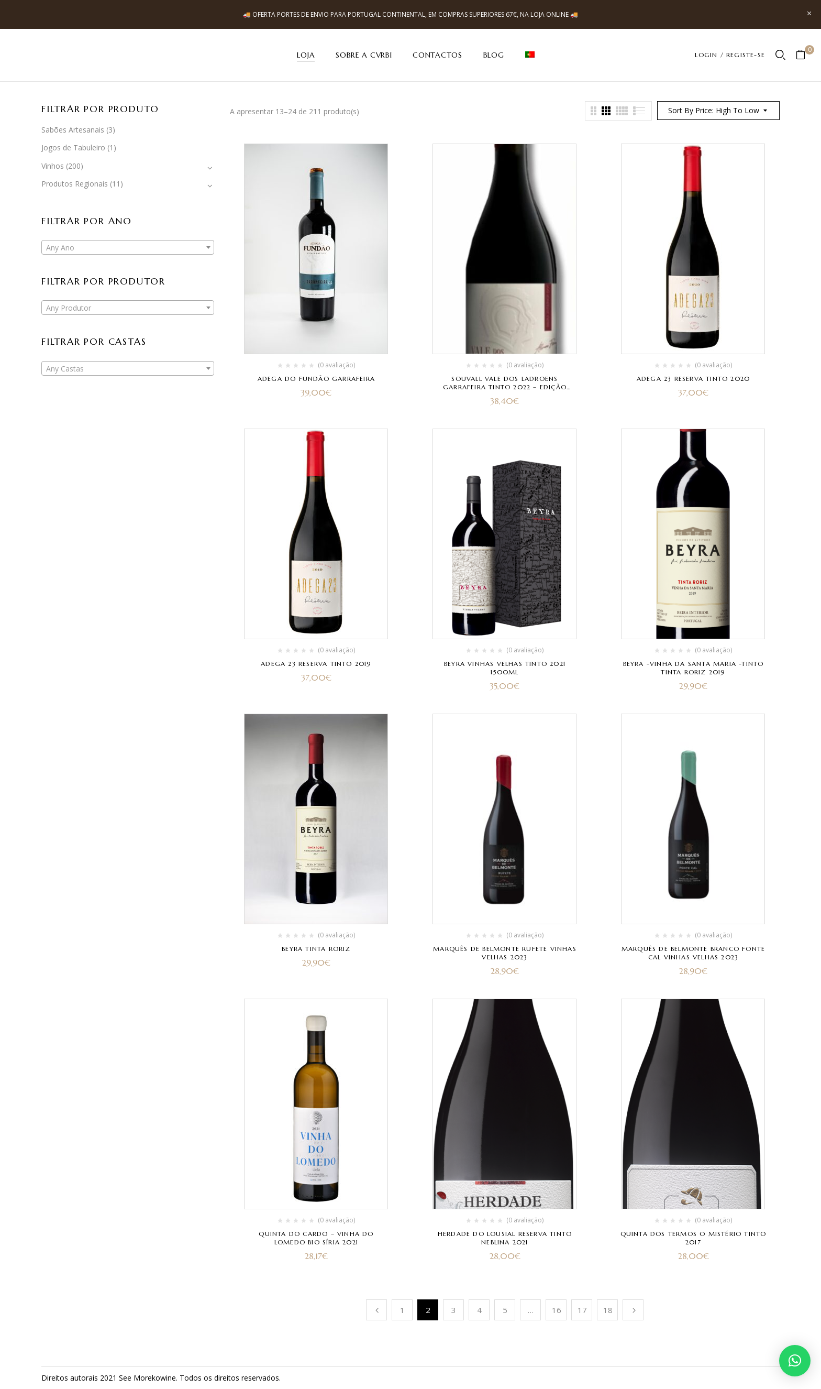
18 (608, 1310)
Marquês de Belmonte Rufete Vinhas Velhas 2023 (504, 953)
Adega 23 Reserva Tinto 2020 (693, 378)
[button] (804, 55)
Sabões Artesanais (72, 130)
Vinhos (52, 166)
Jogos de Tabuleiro (73, 147)
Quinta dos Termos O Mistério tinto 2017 (693, 1238)
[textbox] (128, 247)
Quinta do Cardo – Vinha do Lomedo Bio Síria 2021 (316, 1238)
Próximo (633, 1309)
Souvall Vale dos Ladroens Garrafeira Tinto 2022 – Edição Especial (505, 387)
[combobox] (127, 247)
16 (556, 1310)
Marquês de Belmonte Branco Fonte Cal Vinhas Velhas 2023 (693, 953)
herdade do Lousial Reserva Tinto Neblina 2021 (505, 1238)
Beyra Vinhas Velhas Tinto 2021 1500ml (504, 668)
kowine (164, 1378)
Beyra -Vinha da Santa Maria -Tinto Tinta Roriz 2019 (693, 668)
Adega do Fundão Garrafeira (316, 378)
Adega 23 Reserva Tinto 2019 (316, 664)
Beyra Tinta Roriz (316, 949)
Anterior (376, 1309)
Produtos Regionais (74, 184)
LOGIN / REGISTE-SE (730, 55)
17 (582, 1310)
